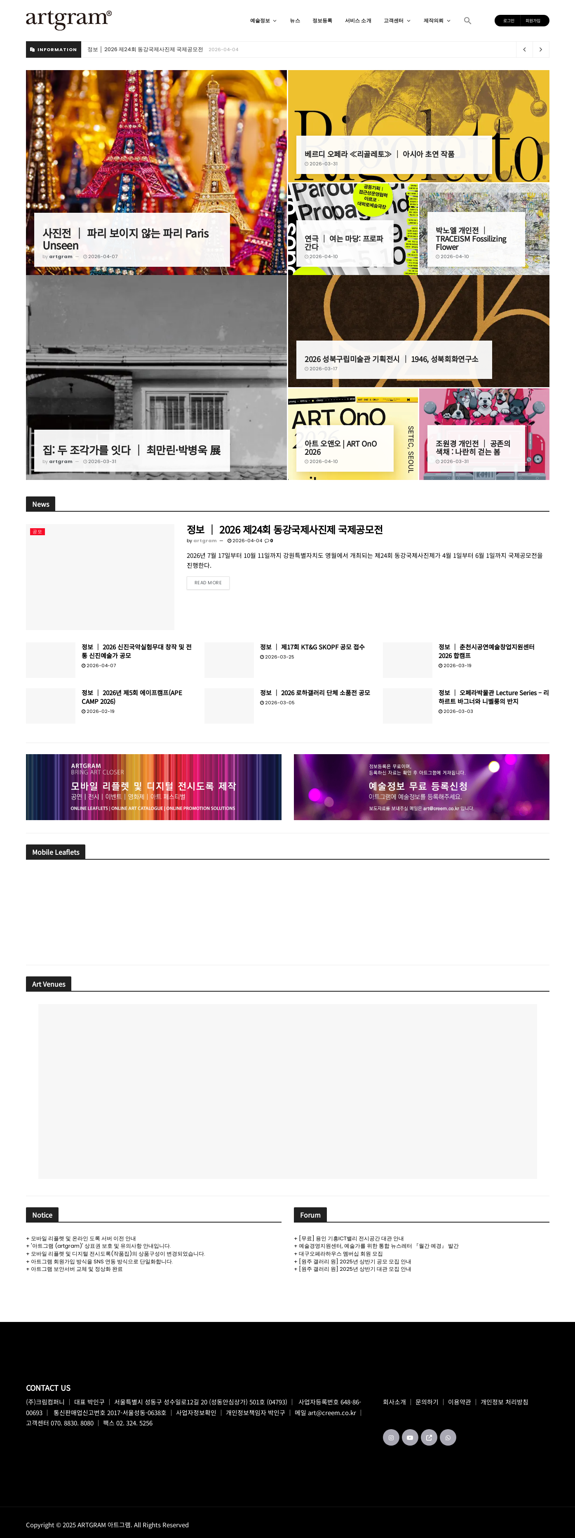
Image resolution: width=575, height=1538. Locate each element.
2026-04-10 (321, 256)
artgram (61, 256)
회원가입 (533, 20)
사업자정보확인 (196, 1412)
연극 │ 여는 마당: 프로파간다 (344, 242)
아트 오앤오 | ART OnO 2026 (340, 447)
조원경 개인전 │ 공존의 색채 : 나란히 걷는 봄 (473, 447)
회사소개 (394, 1401)
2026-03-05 (277, 702)
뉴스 (295, 20)
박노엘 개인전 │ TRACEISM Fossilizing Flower (471, 238)
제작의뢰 (437, 20)
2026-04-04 (245, 540)
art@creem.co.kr (332, 1412)
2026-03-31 (321, 163)
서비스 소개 (358, 20)
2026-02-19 (98, 711)
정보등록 (322, 20)
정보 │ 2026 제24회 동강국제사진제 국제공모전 (145, 49)
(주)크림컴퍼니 (45, 1401)
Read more (208, 582)
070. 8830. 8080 (72, 1422)
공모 (37, 531)
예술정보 (264, 20)
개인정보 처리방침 (504, 1401)
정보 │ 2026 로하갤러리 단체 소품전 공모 (315, 692)
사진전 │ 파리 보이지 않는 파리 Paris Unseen (125, 238)
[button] (468, 20)
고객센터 (397, 20)
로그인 (508, 20)
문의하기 (427, 1401)
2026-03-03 (456, 711)
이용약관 (459, 1401)
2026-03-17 (321, 368)
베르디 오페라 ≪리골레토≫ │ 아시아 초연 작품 (380, 153)
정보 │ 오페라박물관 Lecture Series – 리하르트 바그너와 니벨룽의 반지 (494, 697)
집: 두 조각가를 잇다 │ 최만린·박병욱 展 (131, 449)
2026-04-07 (100, 256)
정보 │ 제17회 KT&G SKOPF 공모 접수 (312, 646)
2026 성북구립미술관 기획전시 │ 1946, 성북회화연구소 (392, 358)
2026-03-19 (455, 665)
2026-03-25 (277, 657)
